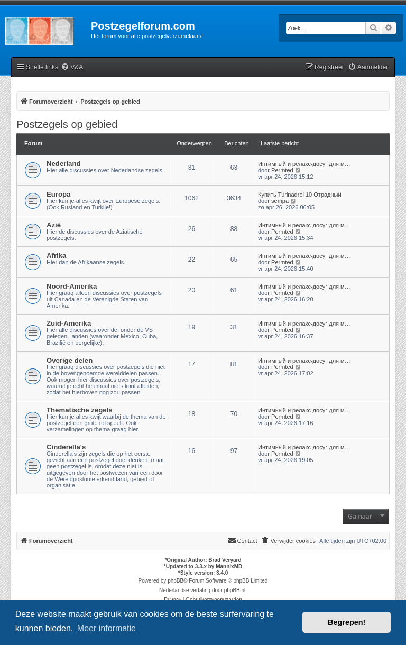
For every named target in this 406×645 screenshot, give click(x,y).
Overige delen (70, 360)
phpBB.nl (235, 590)
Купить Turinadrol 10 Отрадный (300, 194)
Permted (282, 170)
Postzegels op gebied (66, 124)
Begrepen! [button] (346, 622)
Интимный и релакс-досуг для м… (304, 164)
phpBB (175, 581)
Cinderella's (66, 447)
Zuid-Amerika (69, 323)
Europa (58, 194)
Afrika (56, 256)
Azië (54, 225)
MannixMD (229, 566)
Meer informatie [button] (106, 628)
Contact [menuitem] (242, 540)
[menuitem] (72, 67)
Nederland (64, 164)
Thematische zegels (80, 410)
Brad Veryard (224, 560)
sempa (280, 201)
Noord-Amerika (72, 286)
